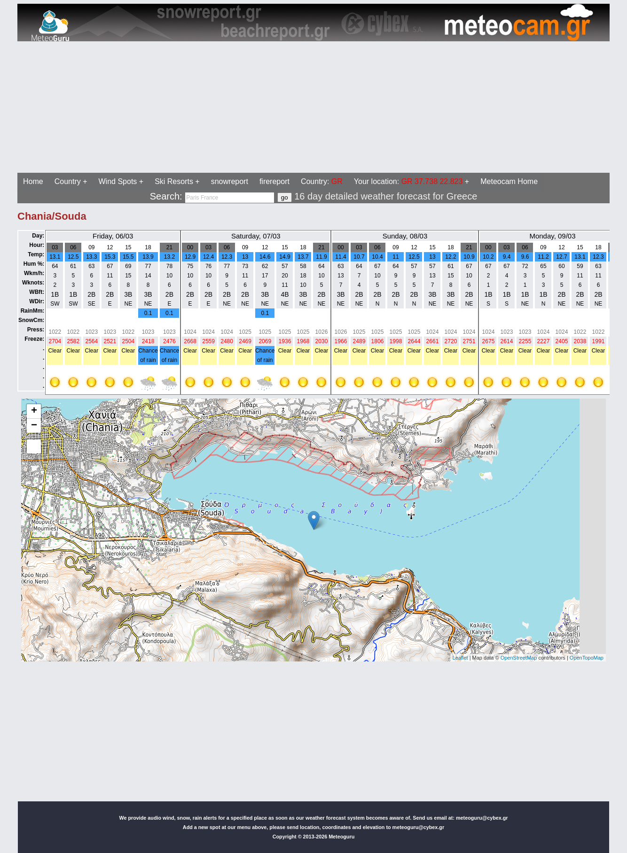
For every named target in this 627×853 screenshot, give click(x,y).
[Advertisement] (286, 107)
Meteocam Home (509, 181)
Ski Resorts (174, 181)
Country (68, 181)
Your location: (408, 181)
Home (33, 181)
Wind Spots (118, 181)
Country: (322, 181)
